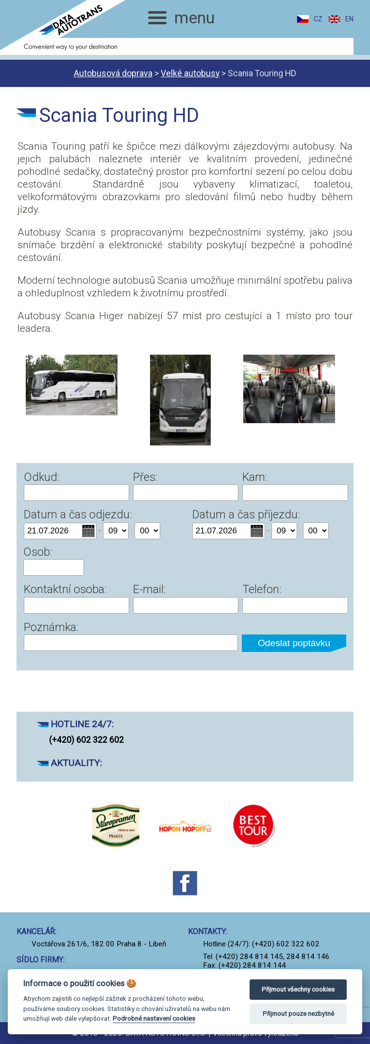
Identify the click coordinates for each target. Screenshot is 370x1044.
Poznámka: (51, 627)
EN (349, 19)
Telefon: (262, 589)
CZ (318, 19)
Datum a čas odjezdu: (78, 514)
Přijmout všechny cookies (298, 989)
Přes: (145, 477)
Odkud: (42, 477)
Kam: (255, 477)
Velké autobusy (190, 73)
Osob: (37, 552)
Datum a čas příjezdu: (246, 514)
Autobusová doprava (113, 73)
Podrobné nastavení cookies (154, 1018)
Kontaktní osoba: (65, 589)
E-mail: (149, 589)
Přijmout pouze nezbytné (298, 1013)
